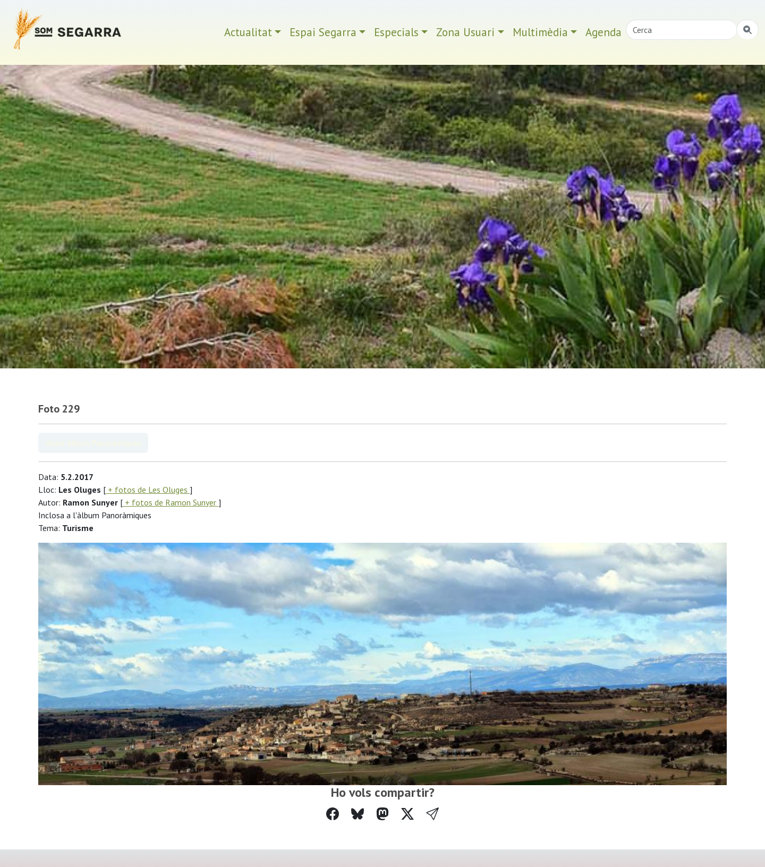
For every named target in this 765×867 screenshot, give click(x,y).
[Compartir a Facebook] (332, 814)
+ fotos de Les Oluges (148, 489)
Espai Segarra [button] (323, 32)
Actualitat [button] (248, 32)
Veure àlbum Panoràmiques (93, 442)
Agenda (603, 32)
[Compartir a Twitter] (407, 814)
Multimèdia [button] (540, 32)
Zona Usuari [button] (465, 32)
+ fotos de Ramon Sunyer (170, 502)
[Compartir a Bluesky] (357, 814)
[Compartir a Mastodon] (382, 814)
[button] (432, 814)
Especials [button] (396, 32)
